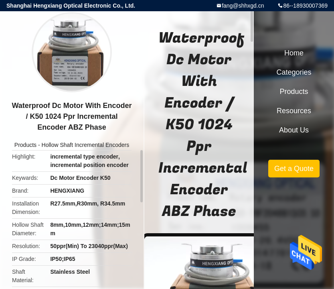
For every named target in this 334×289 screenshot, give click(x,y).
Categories (293, 72)
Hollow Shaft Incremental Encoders (86, 145)
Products (25, 145)
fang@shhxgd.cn (243, 5)
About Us (294, 130)
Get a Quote (294, 169)
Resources (294, 111)
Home (294, 53)
